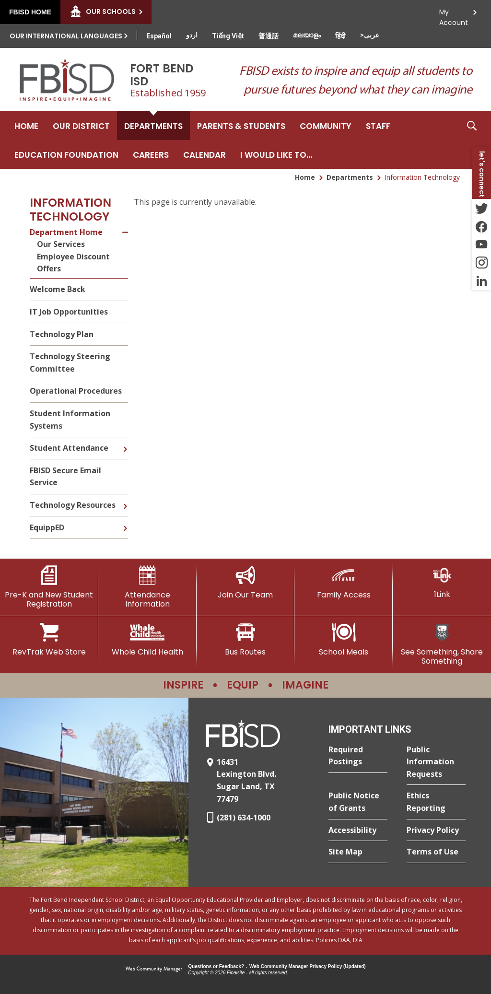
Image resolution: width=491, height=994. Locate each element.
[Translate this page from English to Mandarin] (268, 36)
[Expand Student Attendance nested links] (125, 442)
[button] (472, 140)
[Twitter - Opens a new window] (481, 208)
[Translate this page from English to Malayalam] (307, 35)
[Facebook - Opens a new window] (481, 226)
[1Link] (441, 582)
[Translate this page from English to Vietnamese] (228, 36)
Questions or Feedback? (216, 966)
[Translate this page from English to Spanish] (158, 36)
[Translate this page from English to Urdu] (191, 35)
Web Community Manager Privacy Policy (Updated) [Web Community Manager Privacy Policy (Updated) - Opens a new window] (307, 966)
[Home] (26, 125)
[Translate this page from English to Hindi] (340, 36)
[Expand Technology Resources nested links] (125, 499)
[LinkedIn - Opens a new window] (481, 281)
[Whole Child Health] (147, 640)
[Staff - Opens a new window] (378, 125)
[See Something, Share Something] (441, 644)
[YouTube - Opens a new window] (481, 244)
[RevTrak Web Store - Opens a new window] (49, 640)
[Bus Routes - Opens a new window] (245, 640)
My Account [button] (453, 14)
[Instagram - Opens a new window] (481, 262)
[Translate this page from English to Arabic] (369, 35)
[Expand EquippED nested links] (125, 521)
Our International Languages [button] (66, 36)
